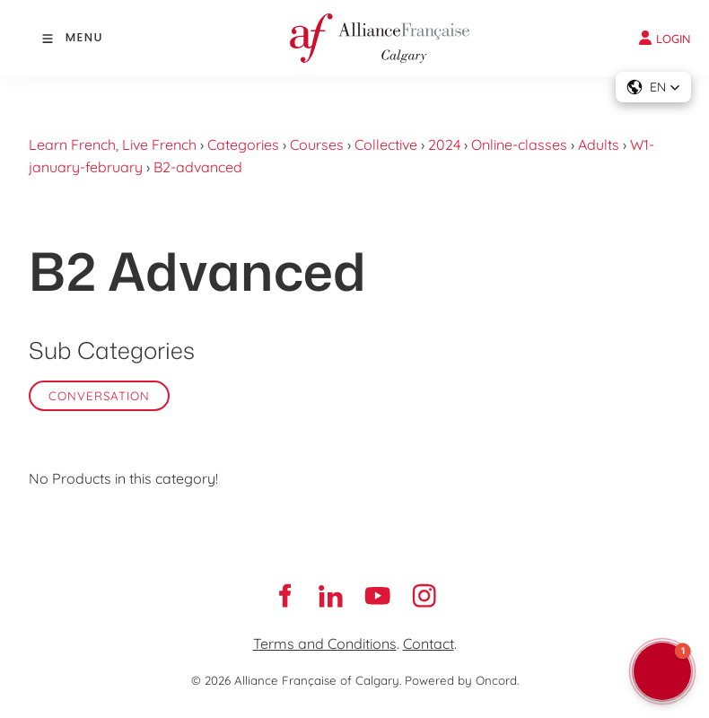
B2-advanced (197, 167)
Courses (317, 144)
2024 (444, 144)
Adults (598, 144)
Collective (385, 144)
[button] (653, 87)
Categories (243, 144)
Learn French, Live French (113, 144)
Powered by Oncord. (462, 680)
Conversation (99, 396)
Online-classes (519, 144)
